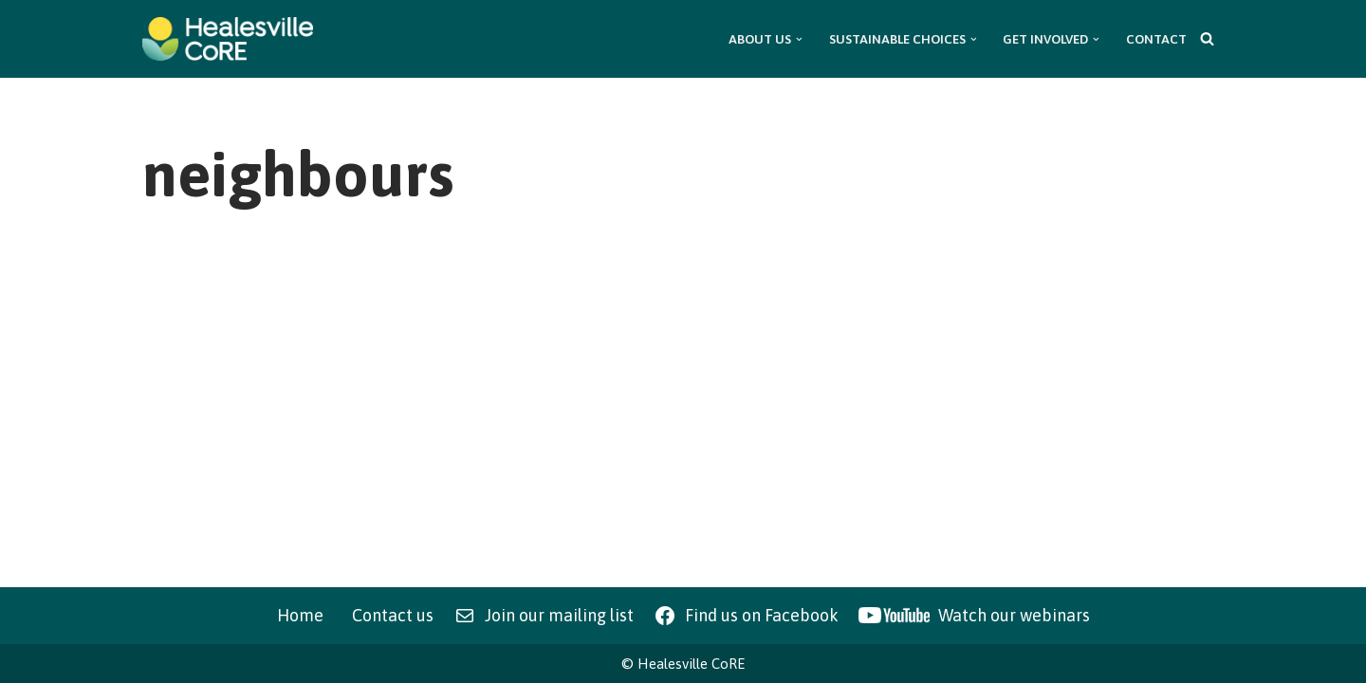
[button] (799, 39)
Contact (1156, 38)
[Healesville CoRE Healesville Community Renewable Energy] (227, 39)
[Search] (1207, 38)
